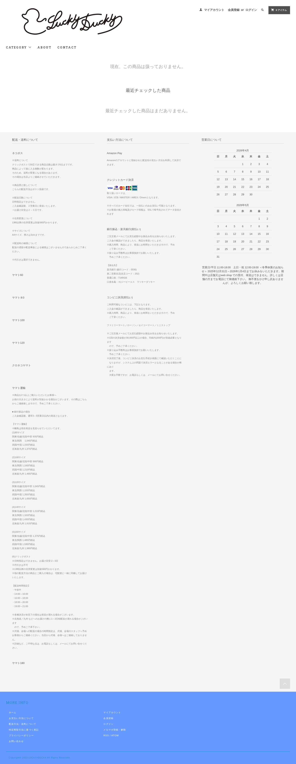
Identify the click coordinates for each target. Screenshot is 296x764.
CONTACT (67, 47)
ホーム (12, 712)
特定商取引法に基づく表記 (24, 729)
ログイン (251, 10)
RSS (106, 735)
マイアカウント (214, 10)
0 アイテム (279, 10)
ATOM (115, 735)
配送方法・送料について (22, 724)
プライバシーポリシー (21, 735)
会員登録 (233, 10)
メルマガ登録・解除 (114, 729)
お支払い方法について (21, 718)
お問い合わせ (16, 741)
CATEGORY (19, 47)
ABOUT (44, 47)
